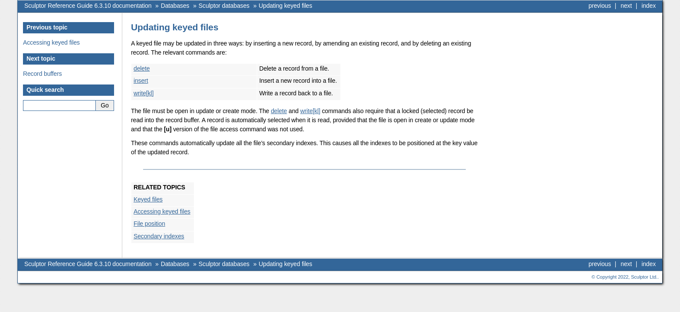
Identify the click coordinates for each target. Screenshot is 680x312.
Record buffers (42, 73)
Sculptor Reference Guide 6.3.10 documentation (87, 5)
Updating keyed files (285, 5)
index (648, 5)
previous (599, 5)
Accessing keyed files (51, 42)
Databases (175, 5)
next (626, 5)
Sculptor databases (224, 5)
